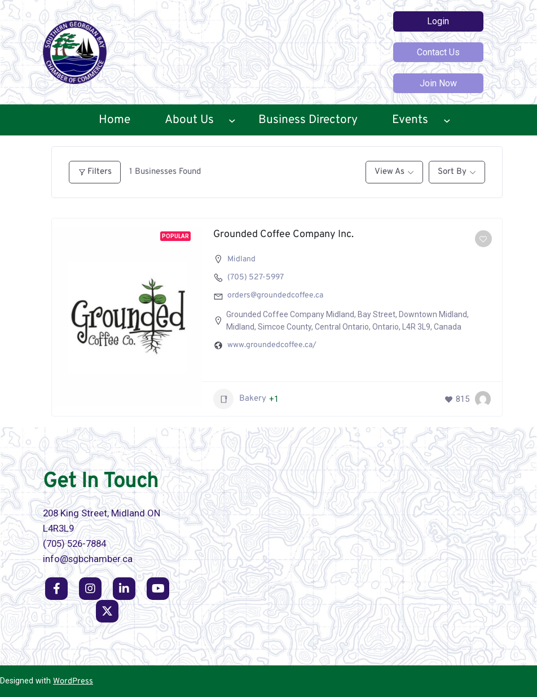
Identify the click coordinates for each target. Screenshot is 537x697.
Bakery (239, 399)
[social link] (56, 588)
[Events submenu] (447, 120)
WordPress (73, 681)
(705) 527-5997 (255, 277)
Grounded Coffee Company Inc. (283, 234)
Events (410, 120)
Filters (95, 171)
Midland (241, 259)
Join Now (438, 83)
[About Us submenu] (232, 120)
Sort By (452, 171)
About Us (189, 120)
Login (438, 21)
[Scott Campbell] (483, 399)
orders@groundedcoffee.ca (275, 295)
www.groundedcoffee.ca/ (271, 345)
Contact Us (438, 52)
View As (389, 171)
